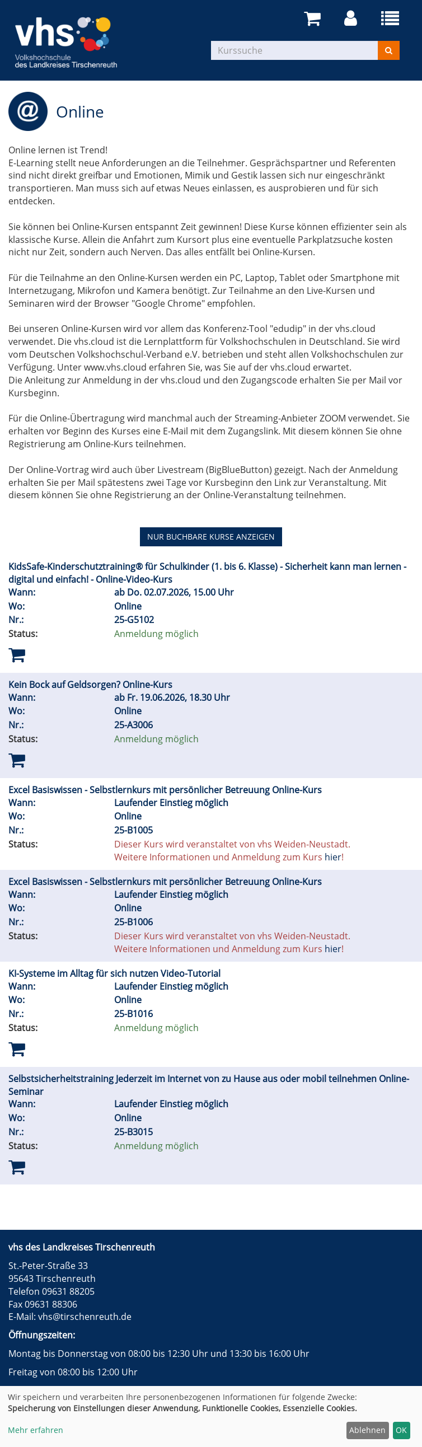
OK (401, 1430)
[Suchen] (389, 50)
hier (333, 857)
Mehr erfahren (35, 1430)
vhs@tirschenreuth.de (85, 1316)
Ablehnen (367, 1430)
